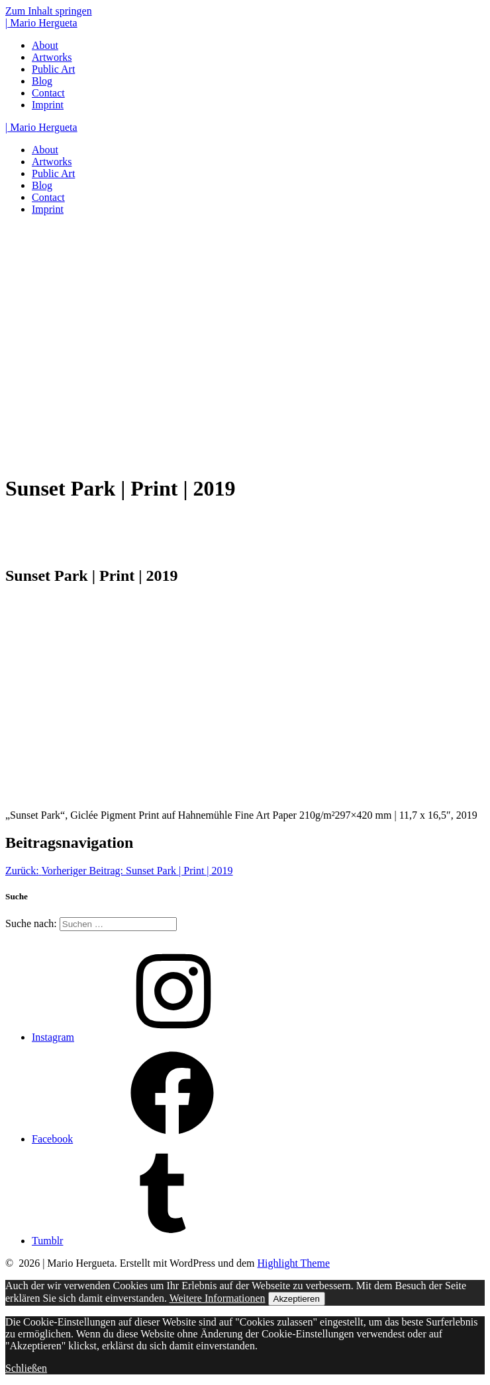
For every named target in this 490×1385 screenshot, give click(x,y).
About (45, 45)
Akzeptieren (296, 1299)
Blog (42, 81)
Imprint (48, 104)
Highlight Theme (294, 1263)
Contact (48, 92)
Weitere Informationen (218, 1298)
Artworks (52, 57)
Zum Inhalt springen (48, 11)
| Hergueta (41, 22)
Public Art (53, 69)
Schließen (26, 1368)
